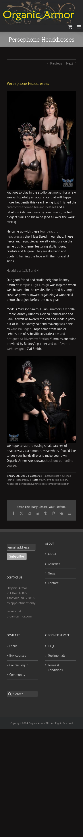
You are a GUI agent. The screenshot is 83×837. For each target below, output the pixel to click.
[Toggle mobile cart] (70, 26)
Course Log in (18, 665)
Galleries (54, 564)
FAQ (51, 646)
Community (17, 675)
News (52, 573)
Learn (13, 646)
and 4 (35, 270)
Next (69, 63)
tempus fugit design (58, 483)
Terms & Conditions (55, 667)
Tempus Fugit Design (34, 285)
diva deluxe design (56, 479)
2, (26, 270)
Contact (53, 583)
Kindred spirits (51, 475)
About (52, 554)
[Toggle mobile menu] (79, 26)
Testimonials (56, 655)
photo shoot (39, 483)
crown (42, 479)
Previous (56, 63)
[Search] (10, 694)
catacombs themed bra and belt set (31, 207)
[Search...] (22, 694)
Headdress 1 (15, 270)
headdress (12, 483)
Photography (22, 479)
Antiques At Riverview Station (28, 339)
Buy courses (17, 655)
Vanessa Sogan (21, 329)
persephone (25, 483)
